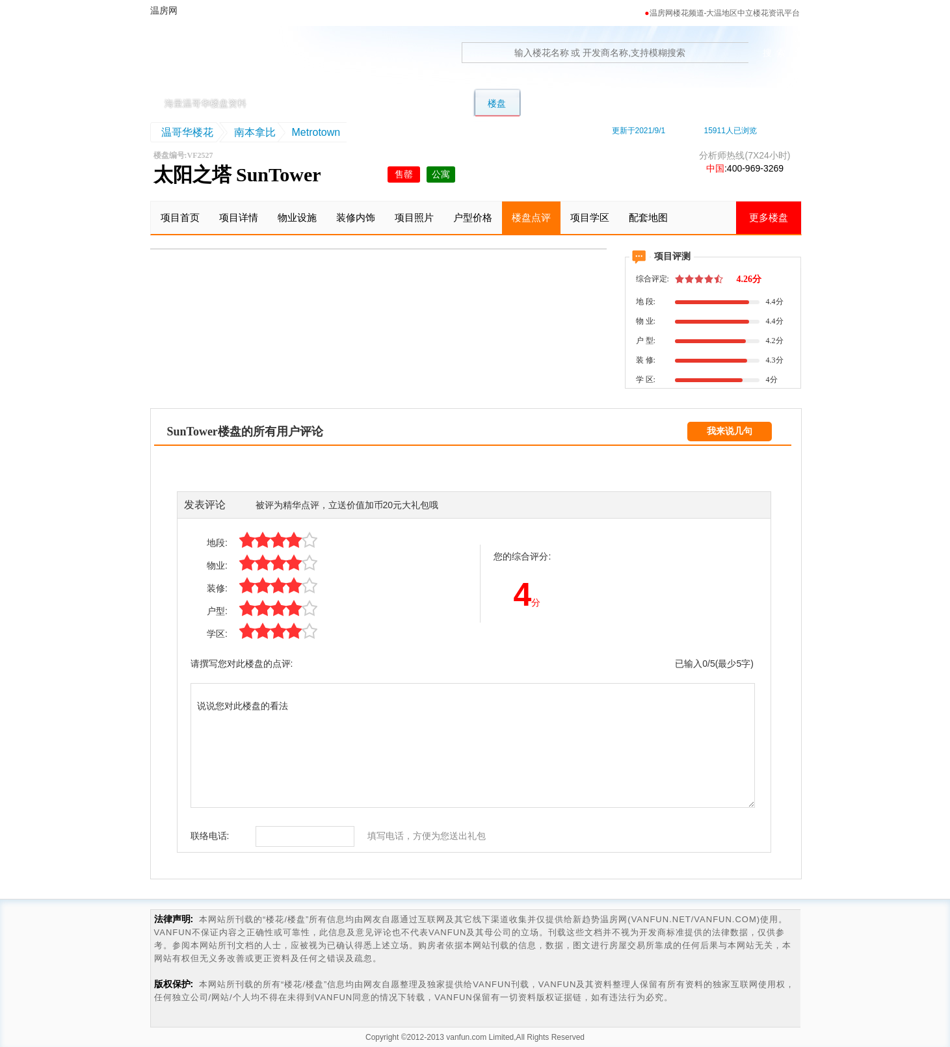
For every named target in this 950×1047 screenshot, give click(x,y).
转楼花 (549, 103)
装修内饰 (355, 217)
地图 (650, 103)
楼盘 (497, 103)
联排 (400, 103)
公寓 (449, 103)
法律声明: (174, 919)
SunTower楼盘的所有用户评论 (245, 431)
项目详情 (238, 217)
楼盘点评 (531, 217)
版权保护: (174, 984)
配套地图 (648, 217)
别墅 (352, 103)
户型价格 (472, 217)
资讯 (746, 103)
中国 (715, 168)
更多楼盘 (768, 217)
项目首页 (180, 217)
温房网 (211, 62)
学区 (602, 103)
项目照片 (414, 217)
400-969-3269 (755, 168)
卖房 (698, 103)
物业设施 (297, 217)
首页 (304, 103)
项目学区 (589, 217)
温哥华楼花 (187, 132)
